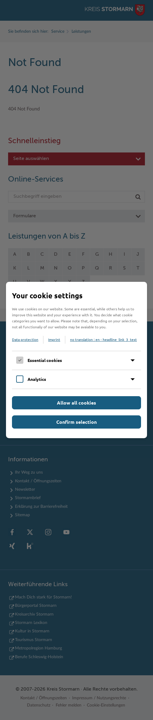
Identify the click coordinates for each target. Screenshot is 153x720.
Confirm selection (76, 422)
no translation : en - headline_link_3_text (103, 339)
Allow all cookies (76, 402)
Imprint (54, 339)
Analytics (37, 379)
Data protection (25, 339)
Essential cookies (45, 360)
